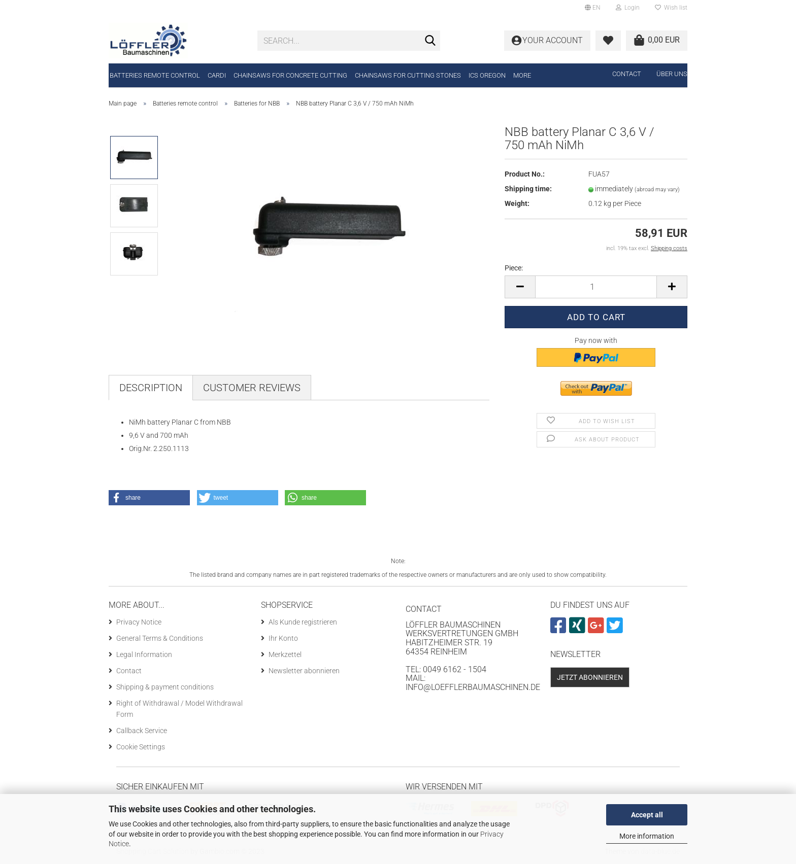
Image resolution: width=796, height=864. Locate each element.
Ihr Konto (283, 638)
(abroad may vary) (657, 189)
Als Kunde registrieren (303, 622)
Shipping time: (528, 189)
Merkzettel (285, 654)
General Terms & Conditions (159, 638)
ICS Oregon (487, 75)
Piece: (514, 268)
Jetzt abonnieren (590, 677)
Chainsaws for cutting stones (408, 75)
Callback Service (141, 731)
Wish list (671, 7)
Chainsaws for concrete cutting (290, 75)
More (522, 75)
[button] (149, 497)
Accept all (647, 815)
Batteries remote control (155, 75)
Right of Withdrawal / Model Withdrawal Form (179, 708)
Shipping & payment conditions (165, 687)
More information (646, 836)
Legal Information (144, 654)
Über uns (671, 74)
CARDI (217, 75)
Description (150, 388)
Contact (626, 74)
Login (628, 7)
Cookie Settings (140, 747)
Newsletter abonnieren (304, 671)
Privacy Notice (138, 622)
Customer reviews (252, 388)
